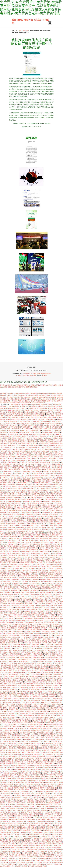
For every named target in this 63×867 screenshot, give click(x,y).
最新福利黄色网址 (21, 492)
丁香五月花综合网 (13, 417)
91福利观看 (20, 481)
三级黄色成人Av (11, 778)
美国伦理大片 (15, 475)
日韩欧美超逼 (10, 797)
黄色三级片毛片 (54, 734)
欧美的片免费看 (54, 590)
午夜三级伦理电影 (50, 767)
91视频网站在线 (43, 855)
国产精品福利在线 (38, 546)
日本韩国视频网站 (16, 745)
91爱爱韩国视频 (29, 414)
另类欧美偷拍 (54, 654)
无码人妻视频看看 (39, 611)
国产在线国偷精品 (31, 447)
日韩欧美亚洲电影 (9, 847)
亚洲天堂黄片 (18, 471)
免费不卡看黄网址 (14, 695)
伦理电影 (47, 423)
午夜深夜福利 (30, 862)
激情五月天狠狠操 (51, 724)
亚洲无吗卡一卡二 (7, 711)
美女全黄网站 (29, 618)
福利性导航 (39, 758)
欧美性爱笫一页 (15, 590)
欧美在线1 (50, 739)
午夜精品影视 (13, 510)
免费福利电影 (4, 855)
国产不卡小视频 (32, 669)
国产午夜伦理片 (27, 438)
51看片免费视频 (20, 447)
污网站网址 (40, 620)
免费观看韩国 (17, 652)
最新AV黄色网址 (5, 706)
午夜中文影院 (42, 442)
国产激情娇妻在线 (5, 581)
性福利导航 (37, 527)
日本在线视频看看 (26, 654)
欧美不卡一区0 (26, 553)
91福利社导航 (16, 468)
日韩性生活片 (38, 743)
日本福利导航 (54, 609)
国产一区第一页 (57, 589)
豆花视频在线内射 (53, 747)
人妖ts (58, 602)
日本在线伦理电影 (29, 726)
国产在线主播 (23, 462)
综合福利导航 (15, 430)
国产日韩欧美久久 (47, 603)
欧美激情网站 (10, 763)
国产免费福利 (43, 505)
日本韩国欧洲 (43, 410)
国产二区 (12, 447)
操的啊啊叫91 (10, 776)
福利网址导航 (4, 576)
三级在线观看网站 (51, 473)
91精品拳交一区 (56, 566)
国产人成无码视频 (17, 667)
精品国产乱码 (38, 797)
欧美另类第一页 (42, 650)
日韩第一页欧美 (8, 469)
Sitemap (44, 375)
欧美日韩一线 (46, 512)
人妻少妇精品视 (4, 691)
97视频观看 (3, 417)
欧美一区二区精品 (51, 592)
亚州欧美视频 (46, 507)
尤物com (20, 507)
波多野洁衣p (44, 745)
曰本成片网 (3, 462)
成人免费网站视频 (48, 758)
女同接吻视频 (10, 501)
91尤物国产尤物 (40, 726)
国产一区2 (26, 503)
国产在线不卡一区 (28, 648)
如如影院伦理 (32, 641)
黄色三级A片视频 (11, 507)
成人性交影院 (18, 700)
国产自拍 (3, 756)
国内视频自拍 (49, 618)
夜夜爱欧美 (13, 814)
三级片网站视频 (23, 698)
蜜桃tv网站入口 (38, 477)
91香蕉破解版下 (26, 427)
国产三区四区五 (38, 814)
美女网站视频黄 (54, 443)
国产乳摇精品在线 (21, 780)
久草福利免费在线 (32, 827)
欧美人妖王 (43, 678)
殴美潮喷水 (26, 806)
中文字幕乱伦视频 (13, 544)
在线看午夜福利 (39, 823)
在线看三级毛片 (50, 602)
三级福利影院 (48, 685)
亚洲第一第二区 (51, 680)
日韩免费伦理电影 (20, 620)
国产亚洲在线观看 (9, 496)
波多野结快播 (39, 698)
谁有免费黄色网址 (37, 518)
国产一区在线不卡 (47, 812)
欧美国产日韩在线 (32, 443)
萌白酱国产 (18, 797)
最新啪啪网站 (53, 570)
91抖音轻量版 (49, 635)
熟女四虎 (47, 546)
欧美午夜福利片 (22, 510)
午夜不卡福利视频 (20, 776)
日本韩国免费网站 (44, 576)
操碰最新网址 (35, 730)
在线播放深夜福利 (20, 607)
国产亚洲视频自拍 (40, 455)
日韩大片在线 (27, 734)
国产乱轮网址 (4, 674)
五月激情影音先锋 (18, 466)
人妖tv (44, 481)
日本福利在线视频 (52, 801)
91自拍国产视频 (19, 516)
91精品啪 (44, 404)
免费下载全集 (20, 657)
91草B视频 (28, 657)
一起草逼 (6, 730)
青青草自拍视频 (9, 438)
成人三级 (16, 825)
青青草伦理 (52, 469)
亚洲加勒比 (51, 786)
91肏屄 (8, 419)
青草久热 (54, 507)
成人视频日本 (33, 825)
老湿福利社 (58, 518)
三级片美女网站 (10, 808)
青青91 (48, 492)
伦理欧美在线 (55, 576)
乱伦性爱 (33, 661)
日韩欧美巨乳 (12, 527)
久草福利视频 (23, 425)
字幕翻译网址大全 (52, 808)
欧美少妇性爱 (52, 417)
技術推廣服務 (36, 373)
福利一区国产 (8, 830)
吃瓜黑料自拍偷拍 (17, 663)
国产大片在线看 (50, 778)
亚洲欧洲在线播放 (16, 646)
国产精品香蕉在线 (51, 419)
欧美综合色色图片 (14, 598)
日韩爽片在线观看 (39, 509)
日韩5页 (54, 652)
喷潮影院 (44, 795)
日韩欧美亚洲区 (31, 490)
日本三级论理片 (54, 456)
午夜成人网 (19, 682)
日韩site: (12, 780)
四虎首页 (51, 574)
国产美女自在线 (43, 693)
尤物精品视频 (51, 827)
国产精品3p (44, 628)
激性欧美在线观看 (39, 602)
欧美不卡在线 (6, 644)
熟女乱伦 (10, 700)
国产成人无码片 (46, 566)
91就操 (38, 847)
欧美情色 (6, 639)
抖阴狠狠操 (27, 840)
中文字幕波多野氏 (13, 462)
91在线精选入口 (16, 721)
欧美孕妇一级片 (40, 486)
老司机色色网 (10, 442)
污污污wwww (21, 445)
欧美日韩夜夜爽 (18, 509)
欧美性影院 (34, 706)
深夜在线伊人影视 (57, 704)
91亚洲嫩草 (38, 672)
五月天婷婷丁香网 (23, 540)
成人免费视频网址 (32, 523)
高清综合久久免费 (35, 616)
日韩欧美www (13, 494)
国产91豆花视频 (44, 609)
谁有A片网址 (4, 624)
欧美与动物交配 (22, 799)
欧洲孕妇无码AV (40, 412)
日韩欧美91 (44, 633)
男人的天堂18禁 (30, 484)
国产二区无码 (5, 447)
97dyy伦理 (36, 538)
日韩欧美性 (59, 533)
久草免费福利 (20, 603)
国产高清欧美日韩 (18, 631)
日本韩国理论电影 (24, 548)
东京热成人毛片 (30, 533)
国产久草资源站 (36, 479)
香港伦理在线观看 (53, 851)
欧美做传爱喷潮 (51, 669)
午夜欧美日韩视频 (44, 706)
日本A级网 (54, 741)
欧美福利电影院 (11, 682)
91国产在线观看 (7, 702)
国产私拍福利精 (49, 710)
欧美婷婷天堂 (41, 561)
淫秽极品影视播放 (33, 505)
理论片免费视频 (38, 723)
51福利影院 (40, 661)
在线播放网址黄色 (44, 780)
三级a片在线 (59, 425)
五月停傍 (3, 455)
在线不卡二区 (41, 406)
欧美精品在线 (35, 678)
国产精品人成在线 (31, 572)
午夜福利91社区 (45, 715)
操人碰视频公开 (53, 555)
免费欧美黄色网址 (28, 715)
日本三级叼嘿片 (31, 736)
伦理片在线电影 (4, 436)
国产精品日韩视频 (39, 708)
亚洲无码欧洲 (21, 862)
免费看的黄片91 (8, 790)
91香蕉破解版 (38, 648)
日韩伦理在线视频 (14, 609)
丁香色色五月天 (35, 682)
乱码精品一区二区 (28, 797)
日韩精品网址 (25, 791)
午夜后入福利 (52, 490)
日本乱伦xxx (45, 451)
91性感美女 (25, 581)
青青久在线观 (13, 626)
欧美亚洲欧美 (50, 732)
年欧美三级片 (38, 754)
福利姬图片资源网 (5, 721)
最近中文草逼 (49, 600)
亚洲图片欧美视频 (29, 663)
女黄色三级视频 (54, 542)
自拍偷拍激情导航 (37, 644)
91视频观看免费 (53, 516)
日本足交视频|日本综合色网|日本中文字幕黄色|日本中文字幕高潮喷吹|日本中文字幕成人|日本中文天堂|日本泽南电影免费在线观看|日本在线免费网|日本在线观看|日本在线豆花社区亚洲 (31, 397)
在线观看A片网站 (28, 529)
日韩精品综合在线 (35, 594)
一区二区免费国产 (50, 656)
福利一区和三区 (16, 866)
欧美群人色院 (48, 719)
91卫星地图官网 (32, 419)
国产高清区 (12, 853)
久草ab (37, 458)
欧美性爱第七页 (13, 708)
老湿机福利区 (24, 834)
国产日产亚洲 (13, 860)
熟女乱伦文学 (4, 596)
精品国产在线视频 (51, 488)
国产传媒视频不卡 (36, 674)
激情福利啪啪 (45, 776)
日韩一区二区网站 (40, 533)
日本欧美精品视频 (43, 749)
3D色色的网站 (44, 590)
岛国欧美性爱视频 (52, 788)
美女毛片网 (43, 682)
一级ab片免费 (41, 790)
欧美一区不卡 (22, 494)
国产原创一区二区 (10, 566)
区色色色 (15, 680)
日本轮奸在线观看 (15, 553)
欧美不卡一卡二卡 (14, 670)
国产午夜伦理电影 (28, 784)
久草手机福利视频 (35, 570)
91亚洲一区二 (50, 412)
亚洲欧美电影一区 (49, 477)
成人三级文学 (8, 726)
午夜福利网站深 (51, 829)
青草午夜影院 (44, 417)
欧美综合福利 (42, 827)
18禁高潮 (60, 473)
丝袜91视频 (52, 445)
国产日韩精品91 (24, 544)
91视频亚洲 (43, 458)
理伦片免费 (57, 635)
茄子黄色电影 (27, 507)
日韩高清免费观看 (52, 605)
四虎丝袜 (6, 421)
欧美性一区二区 (13, 576)
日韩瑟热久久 (10, 812)
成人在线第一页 (43, 737)
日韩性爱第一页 (34, 549)
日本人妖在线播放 (57, 581)
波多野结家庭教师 (35, 535)
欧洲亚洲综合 (45, 542)
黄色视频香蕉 (29, 603)
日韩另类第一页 (44, 436)
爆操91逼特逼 (20, 561)
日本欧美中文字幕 (32, 440)
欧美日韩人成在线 (34, 434)
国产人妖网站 (15, 836)
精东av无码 (27, 838)
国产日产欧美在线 (56, 551)
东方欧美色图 (26, 449)
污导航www (12, 862)
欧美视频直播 (20, 808)
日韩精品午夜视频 (5, 579)
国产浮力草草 (4, 821)
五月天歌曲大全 (32, 717)
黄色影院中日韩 (7, 793)
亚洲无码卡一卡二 (7, 471)
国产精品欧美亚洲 (10, 542)
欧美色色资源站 (35, 702)
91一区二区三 (24, 497)
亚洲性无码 (36, 842)
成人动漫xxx (54, 512)
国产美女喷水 (22, 440)
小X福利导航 (42, 568)
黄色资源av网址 (50, 821)
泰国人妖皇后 (22, 752)
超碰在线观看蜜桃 (40, 804)
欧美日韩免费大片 (14, 406)
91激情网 (41, 799)
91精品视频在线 (20, 710)
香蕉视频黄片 (47, 765)
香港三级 (20, 643)
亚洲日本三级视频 (45, 551)
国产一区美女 (39, 862)
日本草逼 (3, 758)
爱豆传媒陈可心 (32, 680)
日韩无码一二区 (15, 791)
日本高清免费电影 (18, 726)
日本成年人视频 (21, 456)
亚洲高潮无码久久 (40, 739)
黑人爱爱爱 (53, 436)
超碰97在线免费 (40, 803)
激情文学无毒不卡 (51, 486)
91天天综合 (3, 817)
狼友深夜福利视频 (48, 743)
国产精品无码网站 (10, 719)
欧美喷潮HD (58, 574)
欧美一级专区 (52, 408)
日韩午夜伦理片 (45, 434)
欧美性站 (42, 775)
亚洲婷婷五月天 (42, 786)
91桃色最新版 (5, 775)
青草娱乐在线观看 (51, 676)
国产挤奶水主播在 (39, 646)
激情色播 (4, 710)
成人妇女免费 (59, 663)
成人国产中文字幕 (37, 652)
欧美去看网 (45, 514)
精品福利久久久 (17, 637)
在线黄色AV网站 (15, 613)
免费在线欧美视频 (25, 635)
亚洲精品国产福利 (23, 531)
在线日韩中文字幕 (36, 469)
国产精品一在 (51, 503)
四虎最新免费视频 (34, 468)
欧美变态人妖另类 (29, 758)
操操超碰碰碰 (41, 626)
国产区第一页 (33, 737)
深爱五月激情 (59, 414)
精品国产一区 (43, 531)
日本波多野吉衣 (28, 611)
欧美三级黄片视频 (40, 866)
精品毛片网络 (6, 851)
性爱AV (13, 419)
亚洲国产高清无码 (26, 832)
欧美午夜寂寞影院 (39, 656)
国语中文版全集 (56, 460)
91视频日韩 (57, 620)
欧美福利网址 (50, 548)
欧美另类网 (33, 637)
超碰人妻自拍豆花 (21, 656)
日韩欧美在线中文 (25, 670)
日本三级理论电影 (38, 600)
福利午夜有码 (14, 425)
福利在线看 (31, 866)
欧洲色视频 (40, 423)
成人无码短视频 (12, 440)
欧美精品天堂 (47, 429)
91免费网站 (59, 607)
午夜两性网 (11, 747)
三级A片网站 (16, 832)
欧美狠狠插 (17, 816)
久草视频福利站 (26, 721)
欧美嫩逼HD (19, 455)
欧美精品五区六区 (53, 410)
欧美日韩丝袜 (58, 672)
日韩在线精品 (56, 598)
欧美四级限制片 (27, 600)
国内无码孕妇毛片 (29, 665)
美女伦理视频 (46, 587)
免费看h (59, 669)
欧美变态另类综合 (55, 544)
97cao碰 (34, 635)
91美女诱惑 (47, 823)
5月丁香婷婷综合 (42, 464)
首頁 (20, 30)
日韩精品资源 (44, 538)
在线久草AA (11, 449)
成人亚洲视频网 (48, 577)
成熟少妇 (35, 659)
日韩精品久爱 (31, 762)
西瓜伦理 (46, 494)
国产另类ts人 (55, 838)
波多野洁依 (33, 786)
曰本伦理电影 (41, 732)
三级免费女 (23, 408)
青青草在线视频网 (33, 492)
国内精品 (58, 756)
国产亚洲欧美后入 (26, 842)
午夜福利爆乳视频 (30, 577)
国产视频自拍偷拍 (18, 758)
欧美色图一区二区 (54, 693)
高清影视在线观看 (20, 490)
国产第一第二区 (25, 430)
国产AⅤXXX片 (29, 769)
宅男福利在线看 (39, 782)
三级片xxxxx (30, 765)
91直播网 (28, 445)
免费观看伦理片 (34, 609)
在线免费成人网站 (22, 693)
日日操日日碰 (14, 717)
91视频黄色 (52, 760)
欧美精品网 (44, 721)
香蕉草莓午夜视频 (54, 817)
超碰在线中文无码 (20, 736)
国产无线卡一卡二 (53, 440)
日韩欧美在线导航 (45, 579)
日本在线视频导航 (33, 836)
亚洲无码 (57, 596)
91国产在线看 (29, 633)
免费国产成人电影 (19, 592)
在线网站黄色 (36, 475)
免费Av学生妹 (58, 577)
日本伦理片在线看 (32, 442)
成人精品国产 (18, 648)
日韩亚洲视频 (45, 535)
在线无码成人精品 (50, 496)
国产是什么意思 (54, 776)
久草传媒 (15, 698)
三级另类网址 (19, 840)
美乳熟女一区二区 (6, 663)
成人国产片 (25, 436)
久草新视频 (45, 529)
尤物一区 (48, 860)
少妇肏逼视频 (24, 713)
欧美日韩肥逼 (37, 795)
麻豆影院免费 (44, 696)
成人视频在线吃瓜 (18, 678)
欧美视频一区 (17, 793)
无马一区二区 (29, 473)
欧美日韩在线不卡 (54, 514)
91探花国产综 (15, 687)
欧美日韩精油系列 (30, 516)
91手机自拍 (44, 445)
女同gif (3, 808)
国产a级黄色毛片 (5, 590)
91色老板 (31, 698)
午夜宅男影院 (28, 416)
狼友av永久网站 (14, 730)
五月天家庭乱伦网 (19, 630)
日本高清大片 (43, 695)
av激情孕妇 (50, 630)
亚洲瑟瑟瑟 (3, 700)
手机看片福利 (12, 557)
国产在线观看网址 (6, 583)
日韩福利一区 (32, 408)
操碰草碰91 (25, 549)
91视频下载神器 (55, 479)
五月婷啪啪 (3, 449)
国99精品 (14, 765)
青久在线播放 (20, 484)
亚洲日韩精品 (52, 505)
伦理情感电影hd (13, 624)
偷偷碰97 (58, 481)
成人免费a (12, 821)
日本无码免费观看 (34, 689)
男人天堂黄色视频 (48, 518)
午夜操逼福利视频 (36, 838)
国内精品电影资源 (30, 561)
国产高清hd (12, 849)
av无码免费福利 (58, 773)
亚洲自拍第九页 (48, 648)
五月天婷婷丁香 (16, 581)
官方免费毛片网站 (18, 622)
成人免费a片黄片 (58, 665)
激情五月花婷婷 (55, 535)
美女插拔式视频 (55, 546)
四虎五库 (49, 687)
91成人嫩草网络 (46, 806)
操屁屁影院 (18, 696)
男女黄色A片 (50, 509)
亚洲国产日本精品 (31, 710)
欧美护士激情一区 (21, 458)
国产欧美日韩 (43, 574)
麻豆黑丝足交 (15, 605)
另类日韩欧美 (48, 583)
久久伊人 (3, 423)
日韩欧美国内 (42, 605)
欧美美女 (43, 630)
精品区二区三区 (31, 732)
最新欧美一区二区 (24, 417)
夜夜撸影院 (12, 693)
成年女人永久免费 (49, 425)
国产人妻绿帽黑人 (44, 549)
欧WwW (27, 788)
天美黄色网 (24, 816)
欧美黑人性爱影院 (34, 615)
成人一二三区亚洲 (20, 857)
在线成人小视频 (7, 652)
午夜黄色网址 (12, 453)
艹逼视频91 (52, 696)
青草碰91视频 (47, 652)
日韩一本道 (12, 520)
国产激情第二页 (46, 704)
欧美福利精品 (48, 665)
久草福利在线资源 (43, 637)
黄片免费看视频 (57, 719)
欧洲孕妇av (26, 589)
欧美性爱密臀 (26, 574)
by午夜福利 (9, 825)
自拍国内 (30, 708)
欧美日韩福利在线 (17, 665)
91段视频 (29, 776)
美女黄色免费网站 (39, 483)
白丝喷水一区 (48, 698)
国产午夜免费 (31, 685)
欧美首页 (52, 717)
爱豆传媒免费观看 (52, 484)
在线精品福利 (5, 564)
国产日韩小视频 (13, 741)
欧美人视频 (31, 458)
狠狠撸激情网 (55, 702)
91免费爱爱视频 (50, 691)
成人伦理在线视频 (42, 408)
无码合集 (48, 769)
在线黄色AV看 (10, 455)
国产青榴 (39, 499)
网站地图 (35, 387)
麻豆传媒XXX (24, 609)
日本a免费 (25, 845)
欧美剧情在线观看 (55, 667)
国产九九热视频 (45, 793)
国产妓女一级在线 (54, 499)
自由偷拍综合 (52, 641)
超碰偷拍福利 (29, 860)
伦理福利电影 (13, 749)
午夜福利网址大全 (57, 840)
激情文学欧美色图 (15, 773)
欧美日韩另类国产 (7, 630)
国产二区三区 (42, 447)
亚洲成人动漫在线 (24, 858)
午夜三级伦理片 (16, 512)
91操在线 (42, 492)
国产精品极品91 (41, 756)
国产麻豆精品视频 (56, 689)
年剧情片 (47, 654)
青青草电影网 (37, 812)
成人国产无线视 (37, 817)
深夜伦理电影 (27, 479)
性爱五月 (48, 483)
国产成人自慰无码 (33, 557)
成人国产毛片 (4, 843)
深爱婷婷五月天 (32, 650)
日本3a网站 (18, 522)
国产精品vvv (19, 589)
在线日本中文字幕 (47, 536)
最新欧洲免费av (36, 631)
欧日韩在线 (27, 518)
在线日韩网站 (18, 529)
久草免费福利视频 (42, 490)
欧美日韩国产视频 (39, 769)
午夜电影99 (52, 615)
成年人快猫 (19, 810)
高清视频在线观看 (9, 577)
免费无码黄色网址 (54, 529)
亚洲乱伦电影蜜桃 (14, 408)
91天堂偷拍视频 (16, 429)
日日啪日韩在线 (29, 509)
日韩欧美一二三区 (35, 566)
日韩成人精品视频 (32, 855)
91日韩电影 (12, 456)
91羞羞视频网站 (16, 851)
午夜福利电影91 (55, 780)
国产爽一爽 (28, 630)
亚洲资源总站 (58, 648)
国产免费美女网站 (19, 477)
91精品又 (57, 548)
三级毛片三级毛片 (53, 858)
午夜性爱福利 (25, 616)
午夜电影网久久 (9, 801)
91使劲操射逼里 (8, 769)
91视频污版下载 (44, 734)
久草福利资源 (52, 721)
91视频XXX (17, 538)
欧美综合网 (42, 843)
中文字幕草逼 (6, 646)
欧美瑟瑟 (58, 691)
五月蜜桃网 (4, 864)
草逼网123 (12, 618)
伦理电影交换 (56, 483)
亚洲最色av (34, 613)
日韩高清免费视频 (33, 462)
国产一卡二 (50, 447)
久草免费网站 (22, 443)
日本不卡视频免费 (7, 788)
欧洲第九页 (20, 775)
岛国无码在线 (23, 724)
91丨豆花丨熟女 (50, 540)
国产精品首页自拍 (5, 430)
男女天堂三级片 (25, 674)
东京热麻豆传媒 (57, 429)
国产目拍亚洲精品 (7, 585)
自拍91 (20, 771)
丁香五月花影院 (9, 516)
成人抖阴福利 (43, 836)
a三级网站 (17, 525)
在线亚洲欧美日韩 (17, 723)
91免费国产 (12, 704)
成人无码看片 (57, 600)
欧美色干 (39, 639)
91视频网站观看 (34, 741)
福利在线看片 (12, 484)
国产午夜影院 (45, 544)
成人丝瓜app (52, 628)
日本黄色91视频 (57, 698)
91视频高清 (21, 860)
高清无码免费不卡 (25, 695)
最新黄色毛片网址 (14, 713)
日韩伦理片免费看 (55, 771)
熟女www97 (37, 529)
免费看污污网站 (17, 845)
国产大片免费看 (31, 494)
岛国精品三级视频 (41, 750)
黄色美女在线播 (28, 814)
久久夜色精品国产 (38, 438)
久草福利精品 (31, 752)
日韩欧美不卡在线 (35, 587)
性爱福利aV (57, 509)
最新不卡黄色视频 (55, 434)
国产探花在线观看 (46, 834)
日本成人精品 (12, 669)
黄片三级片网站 (51, 406)
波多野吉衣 (5, 654)
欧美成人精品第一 (20, 572)
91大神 (20, 564)
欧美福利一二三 (45, 702)
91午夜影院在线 (39, 763)
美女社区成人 (21, 520)
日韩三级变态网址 (30, 466)
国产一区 (52, 613)
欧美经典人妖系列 (49, 607)
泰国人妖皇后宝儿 (57, 806)
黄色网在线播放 (44, 711)
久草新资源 (30, 763)
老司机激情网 (42, 829)
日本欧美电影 (27, 471)
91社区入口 (27, 643)
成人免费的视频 (23, 689)
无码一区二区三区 (43, 523)
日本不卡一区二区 (9, 696)
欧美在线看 (46, 501)
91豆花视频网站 (53, 633)
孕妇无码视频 (46, 479)
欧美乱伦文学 (12, 810)
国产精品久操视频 (39, 488)
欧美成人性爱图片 (30, 563)
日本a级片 (42, 816)
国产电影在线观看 (49, 849)
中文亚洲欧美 (18, 823)
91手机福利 (11, 483)
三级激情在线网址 (48, 672)
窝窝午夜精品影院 (7, 823)
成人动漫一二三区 (24, 596)
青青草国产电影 (56, 421)
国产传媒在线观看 (15, 654)
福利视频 (25, 615)
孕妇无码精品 (4, 650)
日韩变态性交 (28, 481)
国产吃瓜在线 (24, 568)
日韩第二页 (30, 691)
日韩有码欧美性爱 (32, 780)
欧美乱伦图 (27, 631)
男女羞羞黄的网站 (46, 581)
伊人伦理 (39, 460)
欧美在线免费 (29, 477)
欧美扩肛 (52, 494)
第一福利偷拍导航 (11, 756)
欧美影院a (7, 791)
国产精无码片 (20, 618)
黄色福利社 (13, 464)
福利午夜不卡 (59, 758)
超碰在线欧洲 (20, 423)
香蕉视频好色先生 (19, 585)
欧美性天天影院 (26, 644)
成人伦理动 (42, 557)
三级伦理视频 (35, 788)
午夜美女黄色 (25, 786)
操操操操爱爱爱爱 (35, 728)
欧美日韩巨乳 (51, 557)
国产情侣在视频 (56, 427)
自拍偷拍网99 (54, 451)
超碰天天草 (13, 775)
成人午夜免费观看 (39, 860)
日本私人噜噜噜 (11, 715)
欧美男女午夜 (4, 563)
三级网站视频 (43, 858)
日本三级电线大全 (14, 551)
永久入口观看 (9, 525)
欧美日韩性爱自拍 (47, 432)
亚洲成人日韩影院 (28, 823)
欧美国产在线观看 (14, 635)
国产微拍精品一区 (34, 581)
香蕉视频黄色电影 (32, 849)
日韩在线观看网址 (21, 821)
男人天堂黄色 (24, 605)
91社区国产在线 (33, 693)
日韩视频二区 (10, 473)
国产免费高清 (45, 771)
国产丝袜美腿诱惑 (32, 749)
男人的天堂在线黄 (51, 708)
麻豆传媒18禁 (47, 797)
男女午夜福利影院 (26, 760)
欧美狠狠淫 (18, 438)
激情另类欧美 (28, 810)
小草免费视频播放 (7, 615)
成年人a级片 (12, 481)
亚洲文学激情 (42, 819)
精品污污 (26, 667)
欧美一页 (5, 858)
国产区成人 (9, 477)
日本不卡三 (17, 616)
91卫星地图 (13, 639)
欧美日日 (8, 845)
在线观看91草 (4, 693)
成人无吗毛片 (52, 650)
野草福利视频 (51, 533)
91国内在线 (31, 767)
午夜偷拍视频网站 (17, 416)
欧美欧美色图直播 (39, 618)
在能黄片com (8, 468)
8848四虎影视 (52, 643)
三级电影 (19, 817)
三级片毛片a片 (25, 469)
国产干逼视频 (32, 460)
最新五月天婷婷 (23, 741)
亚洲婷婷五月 (10, 803)
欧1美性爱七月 (12, 434)
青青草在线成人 (36, 421)
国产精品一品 (21, 639)
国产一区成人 (4, 406)
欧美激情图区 (45, 475)
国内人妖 (33, 449)
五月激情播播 (58, 739)
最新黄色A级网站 (54, 538)
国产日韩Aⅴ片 (4, 676)
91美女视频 (11, 864)
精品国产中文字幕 (11, 523)
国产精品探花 (33, 713)
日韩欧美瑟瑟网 (33, 816)
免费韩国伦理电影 (19, 788)
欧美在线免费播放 (28, 683)
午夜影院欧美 (43, 851)
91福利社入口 (4, 520)
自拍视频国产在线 (44, 462)
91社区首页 (41, 419)
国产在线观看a (29, 782)
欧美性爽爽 (36, 628)
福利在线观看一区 (48, 830)
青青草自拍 (58, 453)
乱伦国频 (24, 866)
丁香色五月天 (18, 806)
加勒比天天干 (36, 721)
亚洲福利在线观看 (7, 518)
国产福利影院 (40, 767)
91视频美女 (32, 540)
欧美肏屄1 (40, 577)
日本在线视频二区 (15, 786)
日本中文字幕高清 (27, 851)
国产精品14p (34, 624)
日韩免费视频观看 (11, 412)
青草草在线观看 (38, 522)
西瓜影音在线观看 (49, 622)
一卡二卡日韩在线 (25, 475)
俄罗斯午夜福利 (13, 641)
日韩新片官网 (53, 637)
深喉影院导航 (51, 819)
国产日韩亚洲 (57, 404)
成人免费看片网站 (27, 512)
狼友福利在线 (58, 830)
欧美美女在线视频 (39, 585)
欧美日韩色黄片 (28, 602)
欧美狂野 (57, 803)
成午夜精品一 (56, 769)
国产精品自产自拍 (47, 594)
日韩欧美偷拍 (12, 817)
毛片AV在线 (11, 603)
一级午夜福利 (52, 466)
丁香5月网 (19, 715)
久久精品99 (13, 443)
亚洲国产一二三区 (55, 706)
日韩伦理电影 (38, 453)
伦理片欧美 (37, 514)
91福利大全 (53, 784)
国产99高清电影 (25, 613)
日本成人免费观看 (16, 754)
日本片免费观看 (22, 756)
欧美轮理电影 (37, 512)
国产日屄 (27, 678)
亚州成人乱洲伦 (11, 460)
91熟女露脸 (33, 406)
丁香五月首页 (55, 549)
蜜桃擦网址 (12, 819)
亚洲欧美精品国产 (20, 442)
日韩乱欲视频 (20, 533)
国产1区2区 (7, 765)
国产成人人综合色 (40, 752)
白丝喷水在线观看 (42, 516)
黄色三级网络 (50, 726)
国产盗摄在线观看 (27, 754)
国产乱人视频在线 (28, 455)
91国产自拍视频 (31, 620)
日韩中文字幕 (20, 453)
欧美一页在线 (4, 510)
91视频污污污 (29, 453)
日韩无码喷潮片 (21, 849)
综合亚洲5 (28, 711)
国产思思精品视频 (28, 646)
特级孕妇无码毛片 (27, 795)
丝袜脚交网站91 (11, 750)
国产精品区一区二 (25, 598)
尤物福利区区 (41, 791)
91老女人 (3, 622)
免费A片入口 (54, 631)
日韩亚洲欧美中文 (21, 460)
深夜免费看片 (57, 674)
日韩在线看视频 (36, 404)
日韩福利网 (35, 775)
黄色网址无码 (29, 527)
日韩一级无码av (11, 804)
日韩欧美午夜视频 (21, 819)
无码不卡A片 (26, 579)
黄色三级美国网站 (25, 451)
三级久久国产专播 (43, 443)
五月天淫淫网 (14, 587)
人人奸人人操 (38, 603)
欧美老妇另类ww (9, 834)
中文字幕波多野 (48, 814)
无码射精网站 (49, 782)
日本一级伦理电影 (49, 416)
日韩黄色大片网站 (33, 525)
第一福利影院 (16, 760)
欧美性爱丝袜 (18, 615)
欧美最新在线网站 (5, 475)
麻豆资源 (18, 549)
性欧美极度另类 (27, 501)
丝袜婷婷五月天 (14, 421)
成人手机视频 (50, 563)
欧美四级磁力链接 (7, 594)
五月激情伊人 (10, 589)
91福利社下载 (41, 825)
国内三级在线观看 (20, 847)
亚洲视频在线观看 (51, 843)
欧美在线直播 (41, 724)
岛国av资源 (40, 736)
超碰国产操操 (39, 762)
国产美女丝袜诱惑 (27, 522)
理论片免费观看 (15, 404)
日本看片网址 (52, 682)
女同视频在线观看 (6, 832)
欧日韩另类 (5, 780)
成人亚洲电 (35, 711)
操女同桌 (18, 812)
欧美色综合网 (9, 514)
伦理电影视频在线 (5, 512)
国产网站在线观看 (48, 453)
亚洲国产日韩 (31, 607)
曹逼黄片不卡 (22, 523)
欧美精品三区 (10, 838)
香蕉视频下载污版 (23, 555)
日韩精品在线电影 (34, 544)
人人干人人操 (6, 724)
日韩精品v (9, 622)
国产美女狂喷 (25, 590)
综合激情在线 (10, 490)
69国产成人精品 (18, 594)
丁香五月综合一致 (37, 832)
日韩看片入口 (43, 555)
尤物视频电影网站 (55, 501)
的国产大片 (7, 745)
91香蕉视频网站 (29, 622)
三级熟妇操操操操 (40, 801)
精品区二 (29, 659)
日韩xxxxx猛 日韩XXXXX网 (54, 816)
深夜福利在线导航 (8, 509)
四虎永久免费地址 (25, 421)
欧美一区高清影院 (57, 510)
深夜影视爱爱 (57, 553)
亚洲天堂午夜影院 (23, 535)
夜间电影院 (56, 432)
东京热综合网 (9, 743)
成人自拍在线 (31, 804)
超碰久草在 (18, 501)
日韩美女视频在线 (34, 834)
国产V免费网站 (46, 559)
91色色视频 (36, 776)
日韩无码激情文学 (36, 553)
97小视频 (32, 687)
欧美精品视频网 (46, 421)
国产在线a (12, 549)
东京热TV (60, 752)
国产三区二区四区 (10, 533)
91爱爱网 (15, 672)
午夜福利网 (43, 503)
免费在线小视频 (18, 611)
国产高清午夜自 (34, 503)
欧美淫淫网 (40, 710)
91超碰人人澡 (47, 838)
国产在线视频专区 (15, 436)
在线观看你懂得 (58, 661)
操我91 (44, 527)
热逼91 (16, 505)
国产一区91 (3, 816)
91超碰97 (58, 819)
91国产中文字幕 (40, 564)
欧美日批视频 (19, 414)
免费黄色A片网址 (54, 855)
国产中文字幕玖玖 (51, 775)
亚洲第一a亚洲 (22, 650)
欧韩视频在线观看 (7, 784)
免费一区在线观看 (6, 416)
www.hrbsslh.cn (27, 373)
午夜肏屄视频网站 (21, 767)
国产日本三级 (23, 717)
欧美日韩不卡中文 (16, 503)
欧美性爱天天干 (4, 553)
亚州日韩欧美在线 (12, 628)
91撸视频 (58, 412)
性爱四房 (56, 657)
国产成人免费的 (13, 563)
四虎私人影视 (28, 704)
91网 (29, 510)
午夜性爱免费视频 (20, 747)
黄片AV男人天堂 (12, 728)
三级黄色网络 (36, 704)
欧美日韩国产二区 (16, 579)
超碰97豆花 (41, 821)
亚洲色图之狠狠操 (11, 531)
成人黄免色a (20, 542)
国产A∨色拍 (26, 410)
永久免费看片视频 (27, 496)
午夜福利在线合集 (39, 683)
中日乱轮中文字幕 (24, 587)
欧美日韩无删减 (11, 633)
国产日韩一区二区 (29, 739)
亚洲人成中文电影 (53, 836)
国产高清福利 (39, 864)
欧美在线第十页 (4, 602)
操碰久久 (9, 680)
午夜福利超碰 (20, 527)
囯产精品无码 (44, 615)
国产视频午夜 (58, 853)
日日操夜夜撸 (15, 737)
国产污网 (6, 587)
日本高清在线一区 (36, 510)
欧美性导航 (40, 635)
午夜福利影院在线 (25, 830)
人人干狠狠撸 (4, 741)
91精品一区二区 (47, 553)
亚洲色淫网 (11, 572)
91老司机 (60, 784)
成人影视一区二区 (32, 799)
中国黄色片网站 (35, 793)
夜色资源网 (36, 810)
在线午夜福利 (36, 445)
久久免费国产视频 (32, 747)
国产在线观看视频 (51, 646)
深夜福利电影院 (28, 723)
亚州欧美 (41, 425)
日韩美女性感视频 (54, 624)
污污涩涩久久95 (17, 683)
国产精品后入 (13, 540)
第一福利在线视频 (27, 853)
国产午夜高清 (47, 471)
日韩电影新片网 (21, 804)
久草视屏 (20, 602)
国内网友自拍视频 (16, 706)
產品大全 (25, 30)
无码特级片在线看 (20, 803)
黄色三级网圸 (35, 410)
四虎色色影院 (50, 596)
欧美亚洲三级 (9, 795)
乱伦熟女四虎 (41, 596)
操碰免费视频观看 (11, 685)
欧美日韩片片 (22, 765)
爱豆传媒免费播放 (57, 834)
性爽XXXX (43, 788)
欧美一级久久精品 (48, 644)
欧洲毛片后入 (47, 460)
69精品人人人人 (8, 648)
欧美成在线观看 (57, 626)
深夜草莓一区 (35, 417)
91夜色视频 (49, 455)
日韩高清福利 (36, 840)
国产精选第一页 (31, 499)
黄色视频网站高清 (48, 857)
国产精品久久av (20, 473)
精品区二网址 (18, 784)
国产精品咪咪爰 (46, 430)
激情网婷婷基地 (49, 522)
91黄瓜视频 (26, 637)
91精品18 (45, 469)
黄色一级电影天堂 (47, 674)
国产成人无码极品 (48, 754)
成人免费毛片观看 (54, 572)
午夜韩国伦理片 (43, 440)
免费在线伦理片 (36, 773)
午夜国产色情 (23, 680)
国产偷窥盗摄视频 (25, 551)
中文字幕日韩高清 (24, 570)
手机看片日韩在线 (24, 432)
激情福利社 (17, 469)
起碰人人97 (33, 791)
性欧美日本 (41, 497)
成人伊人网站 (53, 810)
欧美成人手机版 (45, 845)
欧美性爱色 (49, 626)
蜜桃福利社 (41, 713)
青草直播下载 (41, 592)
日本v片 (18, 853)
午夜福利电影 (4, 432)
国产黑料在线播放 (51, 713)
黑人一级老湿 (23, 505)
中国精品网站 (34, 858)
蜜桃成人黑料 (8, 631)
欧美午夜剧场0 (24, 406)
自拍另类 (27, 594)
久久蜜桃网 (42, 525)
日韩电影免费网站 (57, 862)
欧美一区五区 (19, 838)
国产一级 (18, 449)
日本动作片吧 (4, 849)
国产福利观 (18, 488)
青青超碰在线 (10, 488)
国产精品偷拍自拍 (51, 611)
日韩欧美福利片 (18, 518)
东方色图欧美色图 (33, 576)
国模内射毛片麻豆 (26, 812)
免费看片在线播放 (15, 574)
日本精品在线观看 (30, 423)
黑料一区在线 (57, 685)
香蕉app (49, 404)
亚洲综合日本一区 (46, 728)
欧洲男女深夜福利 (22, 434)
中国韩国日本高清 (36, 427)
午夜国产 (43, 468)
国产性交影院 (22, 749)
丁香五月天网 (26, 700)
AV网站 (6, 408)
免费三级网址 (56, 730)
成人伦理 (15, 535)
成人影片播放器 (43, 747)
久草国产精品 (9, 806)
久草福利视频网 (51, 752)
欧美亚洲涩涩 (4, 670)
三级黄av (55, 438)
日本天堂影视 (47, 427)
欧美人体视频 (56, 639)
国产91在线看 (48, 657)
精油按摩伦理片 (37, 760)
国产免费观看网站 (7, 505)
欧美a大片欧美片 (10, 656)
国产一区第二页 (5, 836)
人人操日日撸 (29, 585)
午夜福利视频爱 (22, 626)
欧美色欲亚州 (13, 555)
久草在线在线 (9, 611)
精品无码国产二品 (38, 583)
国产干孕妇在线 (34, 531)
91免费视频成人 (32, 821)
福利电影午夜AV (13, 661)
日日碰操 (48, 561)
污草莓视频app (8, 466)
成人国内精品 (24, 825)
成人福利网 (13, 771)
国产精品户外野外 (20, 763)
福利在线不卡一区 (47, 773)
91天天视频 (24, 468)
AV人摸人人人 (57, 594)
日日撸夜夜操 (21, 778)
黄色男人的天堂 (32, 425)
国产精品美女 (5, 786)
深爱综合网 (42, 659)
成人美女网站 (10, 620)
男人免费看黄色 (26, 429)
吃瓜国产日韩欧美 (43, 456)
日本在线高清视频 (10, 657)
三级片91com (53, 475)
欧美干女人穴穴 (51, 804)
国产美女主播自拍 (41, 484)
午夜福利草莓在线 (21, 669)
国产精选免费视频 (45, 842)
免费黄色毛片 (8, 698)
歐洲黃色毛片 (4, 609)
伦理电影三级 (56, 471)
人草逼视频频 (31, 847)
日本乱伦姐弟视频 (32, 456)
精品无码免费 (14, 691)
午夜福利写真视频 (28, 743)
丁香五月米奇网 (16, 644)
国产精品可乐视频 (38, 657)
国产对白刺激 (14, 564)
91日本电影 (11, 607)
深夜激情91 (18, 483)
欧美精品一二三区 (27, 483)
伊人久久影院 (51, 659)
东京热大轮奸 (6, 479)
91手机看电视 (58, 814)
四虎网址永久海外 (10, 492)
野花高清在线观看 (5, 503)
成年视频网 (18, 496)
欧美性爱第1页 (56, 687)
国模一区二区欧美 (35, 806)
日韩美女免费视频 (47, 670)
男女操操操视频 (37, 507)
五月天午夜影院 (53, 531)
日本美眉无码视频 (11, 752)
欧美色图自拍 (50, 585)
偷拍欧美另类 (50, 414)
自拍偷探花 (48, 449)
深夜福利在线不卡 (51, 683)
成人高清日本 (20, 864)
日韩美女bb (35, 551)
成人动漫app (12, 843)
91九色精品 (22, 732)
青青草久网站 (26, 706)
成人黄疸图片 (6, 559)
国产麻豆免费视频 (30, 808)
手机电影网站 (15, 497)
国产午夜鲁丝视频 (37, 471)
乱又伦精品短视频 (37, 429)
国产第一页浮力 (32, 819)
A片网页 (20, 814)
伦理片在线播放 (27, 817)
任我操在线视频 (54, 711)
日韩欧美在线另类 (6, 842)
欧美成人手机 (32, 626)
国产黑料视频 (31, 803)
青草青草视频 (47, 639)
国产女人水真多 (49, 620)
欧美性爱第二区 (45, 689)
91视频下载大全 (56, 579)
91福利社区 (35, 734)
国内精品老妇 (39, 607)
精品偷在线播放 (36, 643)
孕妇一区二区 (47, 862)
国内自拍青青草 (53, 745)
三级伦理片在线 (55, 462)
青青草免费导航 (52, 520)
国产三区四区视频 (7, 538)
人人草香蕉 (54, 845)
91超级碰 (41, 849)
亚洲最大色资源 (51, 442)
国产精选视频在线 (28, 745)
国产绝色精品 (10, 762)
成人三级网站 (58, 754)
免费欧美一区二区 (21, 557)
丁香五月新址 (26, 702)
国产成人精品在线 (46, 847)
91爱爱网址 (57, 447)
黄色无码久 (11, 736)
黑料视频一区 (12, 767)
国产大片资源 (59, 563)
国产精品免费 (58, 522)
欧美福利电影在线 (40, 676)
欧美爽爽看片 (13, 659)
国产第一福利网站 (19, 790)
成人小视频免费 (52, 750)
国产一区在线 (21, 750)
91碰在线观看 (55, 616)
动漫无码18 (28, 775)
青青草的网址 (29, 514)
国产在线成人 (20, 633)
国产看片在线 (33, 605)
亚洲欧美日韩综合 (11, 499)
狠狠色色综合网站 (27, 546)
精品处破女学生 (13, 596)
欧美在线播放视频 (9, 827)
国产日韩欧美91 (49, 864)
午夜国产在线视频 (38, 654)
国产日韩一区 (23, 672)
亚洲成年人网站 (33, 843)
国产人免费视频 (31, 639)
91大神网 (26, 682)
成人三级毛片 (55, 793)
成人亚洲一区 (49, 853)
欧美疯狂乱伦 (22, 628)
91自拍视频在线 (36, 700)
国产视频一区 (47, 510)
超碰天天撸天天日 (57, 449)
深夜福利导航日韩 (12, 570)
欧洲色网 (22, 563)
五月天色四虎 (15, 568)
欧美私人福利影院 (30, 790)
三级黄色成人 (4, 555)
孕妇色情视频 (9, 529)
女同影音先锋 (17, 702)
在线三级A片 (36, 630)
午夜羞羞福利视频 (26, 538)
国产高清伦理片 (4, 689)
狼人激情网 (19, 704)
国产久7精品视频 (22, 419)
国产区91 (58, 416)
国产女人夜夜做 (27, 559)
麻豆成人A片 (11, 458)
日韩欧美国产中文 (53, 695)
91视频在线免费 (30, 750)
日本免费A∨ (38, 784)
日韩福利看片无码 (16, 479)
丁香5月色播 (47, 598)
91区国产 (19, 566)
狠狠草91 (12, 676)
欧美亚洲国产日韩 (20, 829)
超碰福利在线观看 (32, 829)
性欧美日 (6, 443)
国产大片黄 (51, 464)
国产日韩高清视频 (38, 416)
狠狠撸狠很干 (14, 536)
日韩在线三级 (58, 603)
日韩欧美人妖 (39, 663)
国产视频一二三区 (43, 613)
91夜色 (8, 497)
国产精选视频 (14, 732)
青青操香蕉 (26, 696)
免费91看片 (59, 445)
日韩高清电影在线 (11, 643)
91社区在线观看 (10, 414)
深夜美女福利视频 (35, 667)
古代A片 (17, 834)
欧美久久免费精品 (47, 700)
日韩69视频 (45, 784)
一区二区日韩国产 (30, 520)
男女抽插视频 (58, 736)
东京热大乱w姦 (43, 624)
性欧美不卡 (13, 602)
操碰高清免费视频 (5, 737)
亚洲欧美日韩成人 (19, 711)
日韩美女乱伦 (33, 568)
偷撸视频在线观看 (30, 778)
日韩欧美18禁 (12, 445)
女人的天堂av (35, 574)
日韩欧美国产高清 (5, 568)
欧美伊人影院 (50, 468)
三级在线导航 (42, 680)
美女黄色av (56, 812)
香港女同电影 (24, 737)
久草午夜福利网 (26, 652)
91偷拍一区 (40, 449)
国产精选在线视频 (13, 451)
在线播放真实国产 (50, 564)
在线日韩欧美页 (34, 590)
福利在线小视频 (11, 423)
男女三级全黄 (37, 559)
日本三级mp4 (4, 862)
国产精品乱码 (12, 782)
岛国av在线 (18, 410)
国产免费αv (58, 622)
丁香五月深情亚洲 (45, 741)
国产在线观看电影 (25, 730)
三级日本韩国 (54, 749)
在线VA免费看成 (41, 808)
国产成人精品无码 (36, 432)
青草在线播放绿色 (15, 546)
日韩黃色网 (26, 566)
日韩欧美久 (11, 710)
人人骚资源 (23, 525)
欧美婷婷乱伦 (20, 719)
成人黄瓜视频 (22, 499)
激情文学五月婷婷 (57, 797)
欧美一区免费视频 (36, 536)
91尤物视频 (9, 600)
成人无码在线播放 (5, 866)
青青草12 (45, 499)
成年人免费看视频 (5, 429)
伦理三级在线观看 (41, 466)
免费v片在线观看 (49, 832)
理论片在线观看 (5, 754)
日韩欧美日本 (34, 548)
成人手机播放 (51, 756)
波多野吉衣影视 (36, 451)
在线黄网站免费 (25, 404)
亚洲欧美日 (53, 523)
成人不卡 (6, 613)
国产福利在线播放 (5, 687)
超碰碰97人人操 (36, 670)
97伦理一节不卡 (8, 592)
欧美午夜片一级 (22, 464)
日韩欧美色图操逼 (45, 730)
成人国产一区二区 (39, 473)
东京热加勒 (55, 559)
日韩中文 (3, 628)
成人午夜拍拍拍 (34, 436)
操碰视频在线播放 (10, 561)
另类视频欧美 (46, 631)
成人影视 (36, 851)
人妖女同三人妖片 (52, 458)
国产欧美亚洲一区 (20, 762)
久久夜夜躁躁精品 (5, 605)
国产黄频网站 (45, 667)
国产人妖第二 (50, 568)
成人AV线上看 (41, 563)
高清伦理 (9, 637)
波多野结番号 (32, 464)
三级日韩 (55, 765)
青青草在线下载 (37, 501)
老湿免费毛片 (16, 583)
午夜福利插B (36, 542)
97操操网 (40, 494)
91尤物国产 (23, 836)
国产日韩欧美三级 (24, 624)
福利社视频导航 (20, 676)
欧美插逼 (30, 656)
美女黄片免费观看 (29, 412)
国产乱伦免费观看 (40, 414)
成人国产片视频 (49, 762)
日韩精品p (28, 719)
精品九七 (5, 661)
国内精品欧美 (50, 803)
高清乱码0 (37, 633)
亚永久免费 (4, 451)
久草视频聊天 (35, 579)
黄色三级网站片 (57, 847)
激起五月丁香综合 (57, 842)
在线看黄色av (22, 685)
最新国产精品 (26, 793)
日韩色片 (3, 523)
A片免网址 (31, 672)
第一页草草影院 (35, 696)
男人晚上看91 (39, 665)
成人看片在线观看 (19, 514)
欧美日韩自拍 (22, 659)
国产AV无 (32, 486)
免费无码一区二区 (23, 728)
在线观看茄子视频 (37, 598)
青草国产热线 (18, 600)
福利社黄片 (58, 762)
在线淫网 (53, 587)
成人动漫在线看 (7, 672)
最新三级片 (26, 771)
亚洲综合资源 (46, 616)
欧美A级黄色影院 (19, 769)
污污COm (42, 548)
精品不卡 (55, 728)
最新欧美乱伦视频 (28, 488)
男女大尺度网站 (56, 715)
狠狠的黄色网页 (50, 790)
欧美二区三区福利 (53, 737)
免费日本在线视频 (42, 641)
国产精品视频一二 (14, 674)
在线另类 (57, 455)
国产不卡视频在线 (37, 830)
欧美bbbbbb (48, 438)
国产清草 (30, 628)
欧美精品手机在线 (50, 763)
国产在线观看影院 (22, 843)
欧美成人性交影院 (23, 486)
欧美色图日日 (8, 683)
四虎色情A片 (15, 724)
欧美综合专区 (23, 641)
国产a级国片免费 (49, 663)
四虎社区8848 (50, 481)
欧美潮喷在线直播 (36, 430)
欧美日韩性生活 (20, 577)
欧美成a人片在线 (7, 678)
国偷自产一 (49, 825)
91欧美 (4, 570)
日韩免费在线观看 (6, 665)
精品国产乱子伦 (5, 427)
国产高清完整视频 (34, 845)
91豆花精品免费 (52, 678)
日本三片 (37, 745)
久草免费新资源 (15, 427)
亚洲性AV (12, 857)
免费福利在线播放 (46, 589)
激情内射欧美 (42, 669)
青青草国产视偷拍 (9, 734)
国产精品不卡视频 (16, 559)
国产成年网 (17, 795)
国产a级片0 (35, 695)
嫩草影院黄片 (25, 687)
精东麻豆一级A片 (57, 561)
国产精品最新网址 (37, 719)
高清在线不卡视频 (30, 592)
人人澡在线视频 (57, 430)
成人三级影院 (9, 616)
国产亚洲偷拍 (10, 840)
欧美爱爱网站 (55, 492)
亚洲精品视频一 (13, 432)
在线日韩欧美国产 (24, 661)
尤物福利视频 (37, 481)
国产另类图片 (49, 661)
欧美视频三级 (31, 801)
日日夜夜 (20, 412)
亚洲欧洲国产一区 (20, 801)
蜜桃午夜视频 (13, 650)
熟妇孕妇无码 (16, 842)
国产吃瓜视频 (32, 756)
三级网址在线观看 (39, 496)
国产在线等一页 (26, 773)
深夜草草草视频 (9, 410)
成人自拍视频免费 (52, 525)
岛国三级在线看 (34, 555)
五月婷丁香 (45, 570)
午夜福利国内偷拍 (20, 827)
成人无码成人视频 (6, 667)
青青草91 (9, 758)
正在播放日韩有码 (12, 548)
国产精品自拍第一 (51, 497)
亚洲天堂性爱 (41, 778)
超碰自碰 (10, 816)
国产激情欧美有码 (39, 691)
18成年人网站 (33, 497)
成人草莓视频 (38, 765)
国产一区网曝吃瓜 (50, 799)
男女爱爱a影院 (13, 855)
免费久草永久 (19, 739)
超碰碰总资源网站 (43, 717)
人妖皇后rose (39, 622)
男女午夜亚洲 (41, 540)
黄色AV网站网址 (55, 423)
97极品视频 (22, 691)
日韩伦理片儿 (51, 527)
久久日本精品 (23, 708)
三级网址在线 (44, 810)
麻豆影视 (3, 763)
